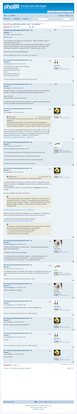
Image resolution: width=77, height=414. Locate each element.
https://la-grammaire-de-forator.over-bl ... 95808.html (19, 209)
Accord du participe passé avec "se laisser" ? (23, 24)
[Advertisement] (38, 385)
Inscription (51, 12)
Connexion (60, 12)
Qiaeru (45, 407)
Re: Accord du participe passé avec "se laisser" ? (18, 61)
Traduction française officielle (36, 407)
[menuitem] (14, 15)
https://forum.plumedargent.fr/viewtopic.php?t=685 (18, 220)
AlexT (10, 117)
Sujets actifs (68, 12)
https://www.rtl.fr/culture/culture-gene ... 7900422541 (19, 137)
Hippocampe (57, 65)
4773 (60, 67)
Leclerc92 (56, 114)
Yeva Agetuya (57, 248)
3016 (60, 251)
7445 (60, 116)
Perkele (56, 147)
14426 (60, 149)
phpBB (33, 405)
